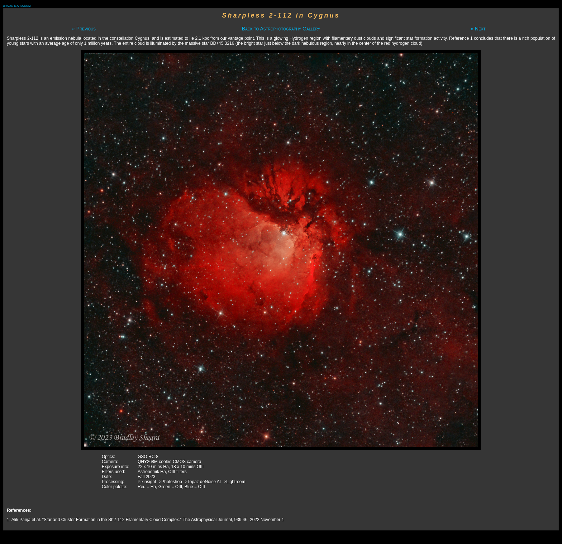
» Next (478, 29)
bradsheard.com (17, 5)
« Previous (84, 29)
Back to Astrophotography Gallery (281, 29)
